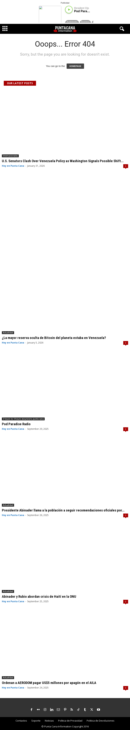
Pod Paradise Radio (16, 424)
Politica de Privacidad (70, 720)
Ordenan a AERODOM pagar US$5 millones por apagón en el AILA (49, 683)
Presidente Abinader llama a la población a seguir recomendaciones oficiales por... (63, 510)
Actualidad (8, 332)
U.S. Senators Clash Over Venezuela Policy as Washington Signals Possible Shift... (63, 161)
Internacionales (10, 155)
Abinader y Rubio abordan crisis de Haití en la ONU (39, 596)
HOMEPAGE (75, 66)
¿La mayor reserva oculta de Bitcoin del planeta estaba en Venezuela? (54, 338)
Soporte (36, 720)
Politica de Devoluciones (100, 720)
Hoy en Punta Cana (13, 165)
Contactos (21, 720)
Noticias (49, 720)
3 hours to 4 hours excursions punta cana (23, 419)
